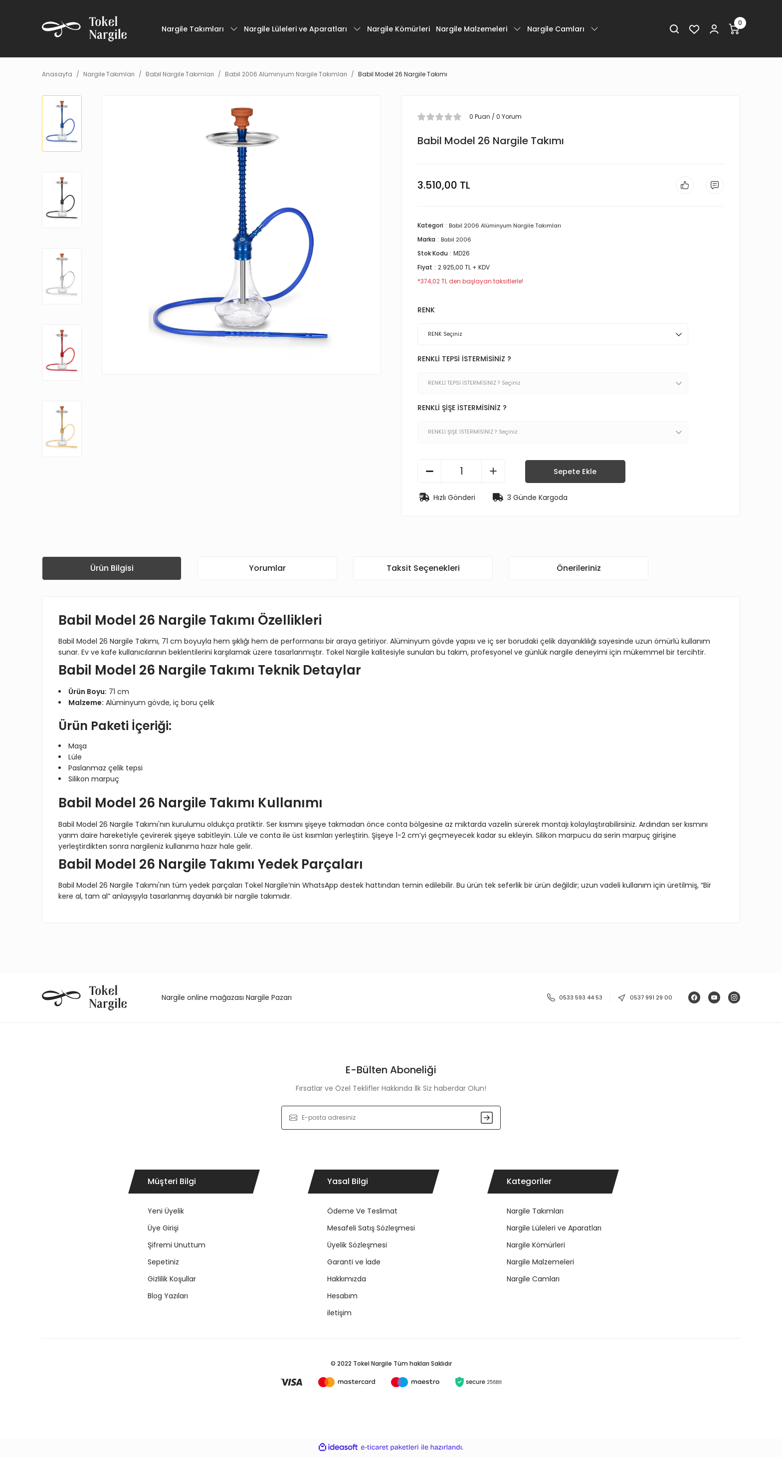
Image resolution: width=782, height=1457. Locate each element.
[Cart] (734, 29)
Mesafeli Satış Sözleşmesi (371, 1230)
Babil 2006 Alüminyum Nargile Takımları (510, 227)
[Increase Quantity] (493, 473)
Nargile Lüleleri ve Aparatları (554, 1230)
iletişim (339, 1315)
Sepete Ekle (575, 473)
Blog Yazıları (168, 1298)
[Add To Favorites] (682, 186)
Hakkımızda (346, 1281)
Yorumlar (267, 570)
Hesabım (342, 1298)
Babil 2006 (457, 241)
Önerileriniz (579, 570)
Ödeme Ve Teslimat (362, 1213)
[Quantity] (461, 473)
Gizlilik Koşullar (172, 1281)
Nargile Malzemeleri (540, 1264)
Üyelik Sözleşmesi (357, 1247)
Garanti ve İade (354, 1264)
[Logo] (84, 28)
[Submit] (487, 1120)
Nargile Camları (533, 1281)
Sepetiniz (163, 1264)
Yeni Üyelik (166, 1213)
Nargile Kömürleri (536, 1247)
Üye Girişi (163, 1230)
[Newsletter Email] (391, 1120)
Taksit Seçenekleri (423, 570)
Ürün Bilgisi (112, 570)
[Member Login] (714, 29)
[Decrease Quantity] (429, 473)
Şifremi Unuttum (176, 1247)
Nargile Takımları (535, 1213)
